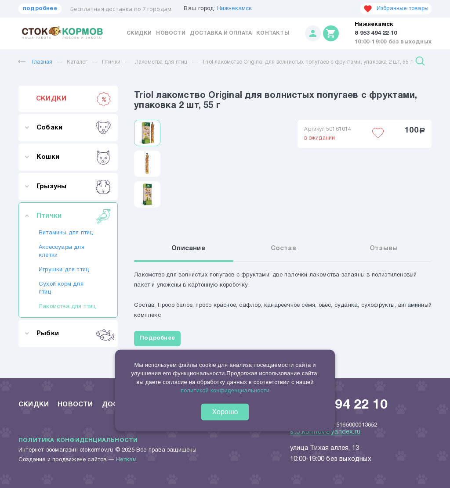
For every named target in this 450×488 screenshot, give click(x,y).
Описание (188, 248)
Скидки (139, 33)
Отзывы (384, 248)
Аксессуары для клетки (61, 251)
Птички (111, 62)
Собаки (73, 127)
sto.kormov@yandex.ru (325, 432)
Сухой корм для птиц (61, 288)
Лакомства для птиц (161, 62)
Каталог (77, 62)
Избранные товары (395, 8)
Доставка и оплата (221, 33)
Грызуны (73, 186)
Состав (283, 248)
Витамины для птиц (66, 233)
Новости (170, 33)
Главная (35, 62)
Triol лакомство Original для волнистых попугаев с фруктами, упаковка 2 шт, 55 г (307, 62)
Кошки (73, 157)
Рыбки (73, 333)
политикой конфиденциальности (225, 390)
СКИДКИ (73, 98)
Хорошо (225, 411)
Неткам (126, 460)
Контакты (272, 33)
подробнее (40, 8)
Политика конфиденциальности (78, 440)
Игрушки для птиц (64, 270)
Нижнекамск (234, 8)
